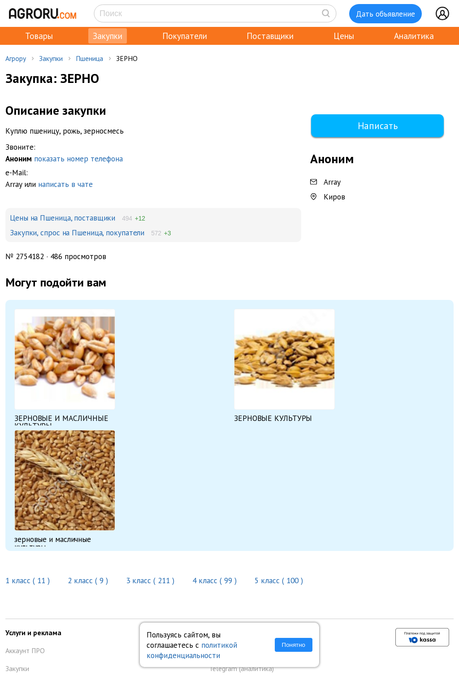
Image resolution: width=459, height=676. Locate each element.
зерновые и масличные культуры (52, 543)
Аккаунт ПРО (25, 650)
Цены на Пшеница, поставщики (62, 217)
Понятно (293, 644)
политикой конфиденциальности (192, 650)
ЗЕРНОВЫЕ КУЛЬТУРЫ (273, 418)
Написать (378, 126)
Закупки (107, 35)
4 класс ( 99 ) (214, 580)
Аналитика (414, 35)
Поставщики (270, 35)
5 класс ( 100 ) (278, 580)
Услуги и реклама (33, 632)
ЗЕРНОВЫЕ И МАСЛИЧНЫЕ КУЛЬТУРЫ (61, 422)
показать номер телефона (78, 158)
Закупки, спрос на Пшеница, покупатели (77, 232)
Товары (39, 35)
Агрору (15, 58)
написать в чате (65, 184)
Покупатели (184, 35)
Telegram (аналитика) (241, 668)
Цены (343, 35)
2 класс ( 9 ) (87, 580)
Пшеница (89, 58)
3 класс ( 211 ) (150, 580)
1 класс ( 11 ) (28, 580)
